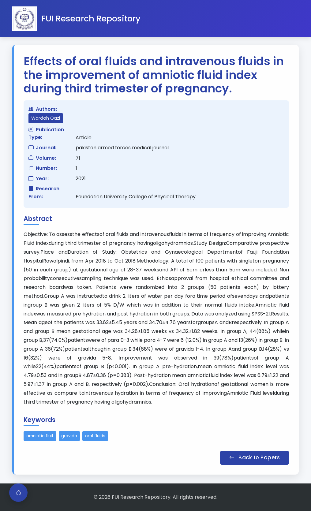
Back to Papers (254, 457)
